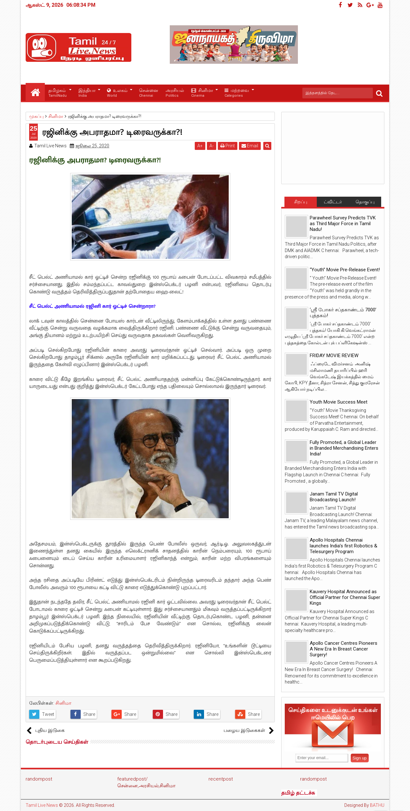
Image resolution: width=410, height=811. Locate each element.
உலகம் (117, 93)
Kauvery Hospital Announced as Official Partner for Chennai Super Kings (345, 597)
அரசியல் (175, 93)
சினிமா (202, 93)
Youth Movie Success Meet (338, 402)
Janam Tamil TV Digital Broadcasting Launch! (334, 497)
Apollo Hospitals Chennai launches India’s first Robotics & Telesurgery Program (343, 545)
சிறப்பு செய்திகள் (300, 203)
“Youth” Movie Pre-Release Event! (345, 270)
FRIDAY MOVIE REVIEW (334, 355)
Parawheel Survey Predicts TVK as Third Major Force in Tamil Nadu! (343, 223)
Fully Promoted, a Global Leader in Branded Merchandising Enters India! (344, 448)
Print (228, 145)
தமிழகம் (57, 93)
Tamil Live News (42, 805)
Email (250, 145)
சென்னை (148, 93)
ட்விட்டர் (333, 201)
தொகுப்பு (365, 201)
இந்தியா (86, 93)
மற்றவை (237, 93)
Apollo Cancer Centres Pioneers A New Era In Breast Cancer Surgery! (343, 649)
